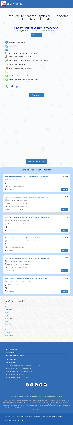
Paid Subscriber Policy (26, 416)
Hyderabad (8, 332)
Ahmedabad (9, 335)
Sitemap (60, 416)
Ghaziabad (8, 330)
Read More (36, 410)
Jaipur (7, 321)
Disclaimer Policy (44, 416)
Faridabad (8, 309)
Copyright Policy (53, 416)
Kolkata (7, 327)
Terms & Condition (15, 416)
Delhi (6, 304)
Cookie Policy (36, 416)
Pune (6, 312)
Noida (7, 315)
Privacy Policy (7, 416)
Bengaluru (8, 324)
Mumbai (7, 307)
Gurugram (8, 318)
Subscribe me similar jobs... (36, 161)
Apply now (36, 35)
